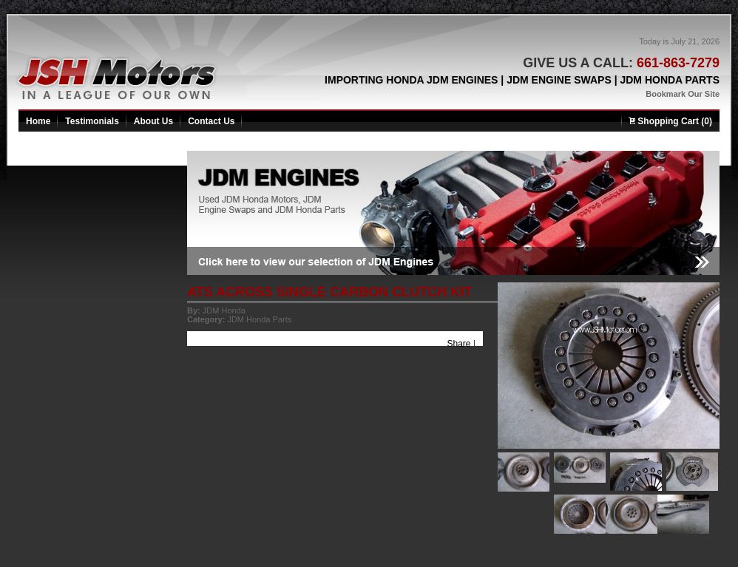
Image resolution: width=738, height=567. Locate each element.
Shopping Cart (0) (670, 121)
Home (38, 121)
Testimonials (91, 121)
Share (459, 344)
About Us (153, 121)
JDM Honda (224, 310)
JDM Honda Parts (259, 319)
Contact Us (211, 121)
